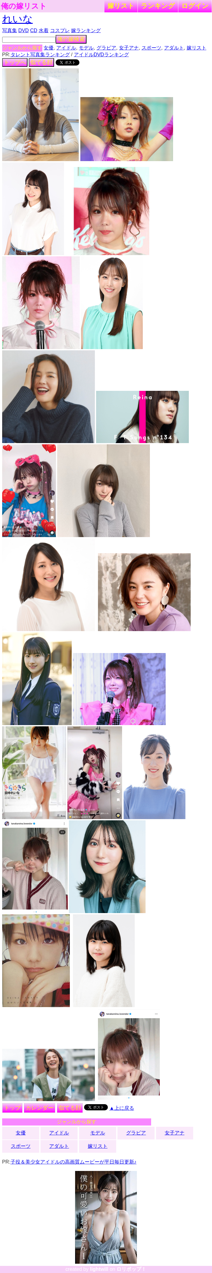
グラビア (106, 47)
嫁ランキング (86, 30)
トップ (12, 1108)
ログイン (195, 5)
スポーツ (151, 47)
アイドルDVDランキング (101, 54)
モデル (86, 47)
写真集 (9, 30)
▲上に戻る (121, 1108)
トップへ (15, 62)
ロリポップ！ (131, 1269)
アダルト (174, 47)
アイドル (66, 47)
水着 (44, 30)
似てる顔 (41, 62)
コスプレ (60, 30)
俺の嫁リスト (24, 6)
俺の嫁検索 (71, 39)
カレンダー (39, 1108)
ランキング (158, 5)
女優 (48, 47)
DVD (23, 30)
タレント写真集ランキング (40, 54)
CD (33, 30)
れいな (17, 18)
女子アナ (129, 47)
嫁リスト (121, 5)
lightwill (99, 1269)
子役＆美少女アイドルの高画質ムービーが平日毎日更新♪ (74, 1161)
